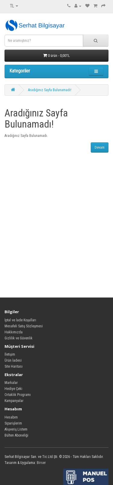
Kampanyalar (14, 401)
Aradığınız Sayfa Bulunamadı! (49, 90)
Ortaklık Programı (18, 395)
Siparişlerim (13, 423)
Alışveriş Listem (16, 429)
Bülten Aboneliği (16, 435)
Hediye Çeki (13, 389)
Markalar (11, 383)
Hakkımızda (14, 332)
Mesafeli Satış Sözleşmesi (24, 326)
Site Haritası (14, 366)
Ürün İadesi (13, 360)
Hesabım (11, 417)
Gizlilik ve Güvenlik (19, 338)
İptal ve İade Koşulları (20, 320)
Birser (41, 463)
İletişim (10, 354)
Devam (100, 147)
